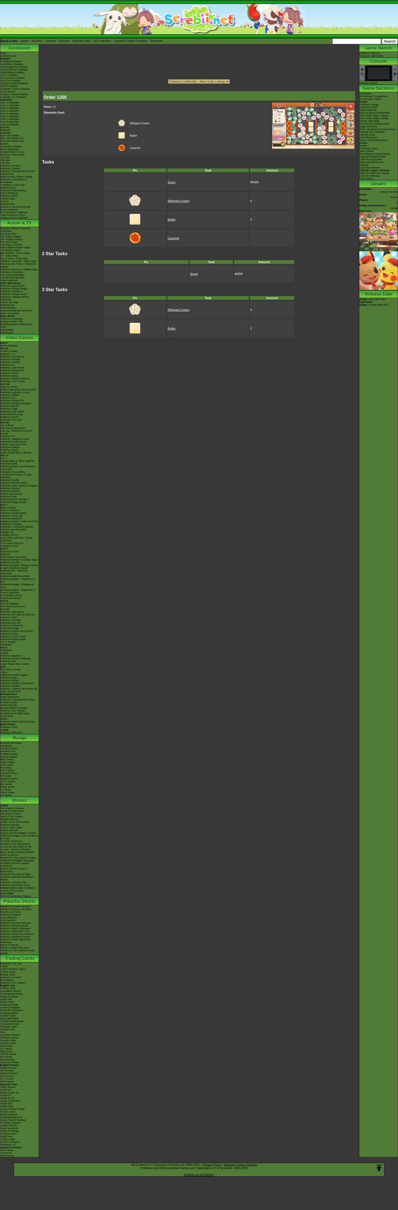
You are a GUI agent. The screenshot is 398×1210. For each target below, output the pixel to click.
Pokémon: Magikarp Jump (14, 439)
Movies (19, 800)
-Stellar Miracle (8, 1125)
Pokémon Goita (8, 727)
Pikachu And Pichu (10, 912)
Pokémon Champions (12, 356)
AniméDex (6, 231)
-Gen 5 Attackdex (9, 113)
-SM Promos (7, 1076)
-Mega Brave (7, 1098)
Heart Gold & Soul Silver (13, 557)
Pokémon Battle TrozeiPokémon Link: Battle (18, 468)
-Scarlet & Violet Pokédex (14, 94)
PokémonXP (7, 174)
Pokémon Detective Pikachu (15, 896)
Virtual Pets (6, 716)
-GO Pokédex (7, 91)
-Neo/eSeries (7, 1059)
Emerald (5, 609)
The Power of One (10, 813)
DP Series (5, 776)
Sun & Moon (7, 425)
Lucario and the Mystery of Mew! (18, 833)
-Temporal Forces (9, 1024)
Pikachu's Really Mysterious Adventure (15, 941)
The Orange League (11, 239)
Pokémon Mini (8, 661)
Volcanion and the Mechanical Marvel (16, 878)
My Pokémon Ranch (11, 595)
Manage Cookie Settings (240, 1164)
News (3, 53)
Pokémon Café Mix (369, 53)
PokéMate (6, 644)
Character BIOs (8, 748)
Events (363, 145)
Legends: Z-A (7, 354)
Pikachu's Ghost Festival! (14, 925)
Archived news (8, 56)
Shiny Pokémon (9, 280)
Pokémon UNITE (9, 373)
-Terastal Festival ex (11, 1117)
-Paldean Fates (8, 1026)
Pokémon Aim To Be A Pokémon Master (18, 265)
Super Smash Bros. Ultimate (16, 452)
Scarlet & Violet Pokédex (130, 41)
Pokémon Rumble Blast (13, 529)
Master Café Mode (369, 121)
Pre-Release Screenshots (373, 96)
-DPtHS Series (8, 1054)
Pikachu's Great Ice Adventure (16, 934)
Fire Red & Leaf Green (12, 606)
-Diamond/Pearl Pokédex (14, 69)
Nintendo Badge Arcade (13, 502)
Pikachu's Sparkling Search (15, 936)
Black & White (8, 507)
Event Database (9, 209)
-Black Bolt (6, 999)
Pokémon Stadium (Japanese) (16, 683)
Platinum (5, 554)
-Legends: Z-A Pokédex (13, 97)
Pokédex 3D (7, 532)
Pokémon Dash (8, 617)
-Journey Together (10, 1007)
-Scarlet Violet (8, 1040)
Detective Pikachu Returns (14, 378)
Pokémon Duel (8, 496)
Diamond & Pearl (9, 551)
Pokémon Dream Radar (13, 513)
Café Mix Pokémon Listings (374, 173)
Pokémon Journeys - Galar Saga (18, 261)
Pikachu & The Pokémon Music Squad (17, 952)
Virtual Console (8, 705)
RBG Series (6, 759)
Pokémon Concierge (11, 318)
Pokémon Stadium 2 (11, 655)
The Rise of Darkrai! (11, 841)
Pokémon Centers (10, 168)
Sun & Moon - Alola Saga (14, 258)
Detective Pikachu (10, 447)
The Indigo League (10, 236)
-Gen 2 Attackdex (9, 105)
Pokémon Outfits (368, 107)
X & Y (3, 458)
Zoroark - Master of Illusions (15, 849)
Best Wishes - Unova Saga (15, 253)
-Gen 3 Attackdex (9, 108)
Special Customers (369, 167)
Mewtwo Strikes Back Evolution (17, 888)
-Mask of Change (9, 1131)
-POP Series (7, 1081)
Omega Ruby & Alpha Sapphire (17, 461)
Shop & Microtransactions (373, 140)
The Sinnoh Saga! (10, 250)
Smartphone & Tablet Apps (14, 713)
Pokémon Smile (9, 408)
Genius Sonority (389, 191)
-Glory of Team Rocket (12, 1109)
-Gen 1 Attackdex (9, 102)
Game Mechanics (9, 149)
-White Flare (7, 1002)
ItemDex (5, 127)
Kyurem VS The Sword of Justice (18, 857)
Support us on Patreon (199, 1174)
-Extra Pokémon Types (12, 969)
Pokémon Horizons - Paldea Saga (19, 269)
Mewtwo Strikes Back (12, 811)
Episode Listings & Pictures (15, 228)
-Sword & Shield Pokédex (14, 83)
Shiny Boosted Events (371, 162)
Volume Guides (8, 756)
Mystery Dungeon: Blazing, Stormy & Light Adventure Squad (19, 566)
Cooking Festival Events (372, 156)
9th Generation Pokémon (14, 212)
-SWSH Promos (9, 1073)
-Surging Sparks (9, 1013)
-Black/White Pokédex (12, 72)
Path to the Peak (9, 302)
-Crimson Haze (8, 1133)
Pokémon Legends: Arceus (15, 392)
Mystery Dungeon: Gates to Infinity (19, 521)
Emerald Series (8, 773)
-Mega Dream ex (9, 1092)
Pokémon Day (8, 187)
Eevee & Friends (9, 945)
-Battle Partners (9, 1114)
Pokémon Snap (8, 677)
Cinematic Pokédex (11, 146)
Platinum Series (9, 778)
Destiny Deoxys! (9, 830)
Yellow (3, 672)
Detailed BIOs (8, 751)
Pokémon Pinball (9, 680)
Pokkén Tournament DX (13, 444)
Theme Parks (7, 198)
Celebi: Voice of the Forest (14, 822)
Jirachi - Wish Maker (11, 827)
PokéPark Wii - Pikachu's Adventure (14, 572)
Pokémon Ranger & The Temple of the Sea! (19, 837)
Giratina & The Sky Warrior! (15, 844)
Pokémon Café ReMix (12, 367)
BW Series (6, 784)
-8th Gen (5, 160)
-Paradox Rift (7, 1029)
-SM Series (6, 1046)
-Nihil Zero (6, 1089)
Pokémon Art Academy (12, 472)
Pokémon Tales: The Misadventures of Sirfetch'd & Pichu (16, 324)
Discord (64, 41)
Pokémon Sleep (9, 376)
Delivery (363, 165)
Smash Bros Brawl (10, 598)
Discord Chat (7, 204)
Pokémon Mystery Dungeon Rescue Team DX (15, 404)
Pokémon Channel (10, 620)
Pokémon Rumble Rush (13, 441)
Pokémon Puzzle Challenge (15, 658)
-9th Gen (5, 157)
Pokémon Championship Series (17, 171)
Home (25, 41)
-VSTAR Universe (9, 1142)
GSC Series (6, 765)
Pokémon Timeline (10, 165)
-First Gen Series (9, 1062)
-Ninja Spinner (8, 1087)
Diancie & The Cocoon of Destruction (14, 870)
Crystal (4, 653)
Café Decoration (368, 137)
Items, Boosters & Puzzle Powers (377, 129)
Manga (20, 737)
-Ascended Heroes (10, 991)
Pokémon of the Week (12, 154)
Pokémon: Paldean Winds (14, 297)
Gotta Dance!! (8, 920)
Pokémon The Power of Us (15, 885)
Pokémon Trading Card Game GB (18, 688)
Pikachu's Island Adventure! (15, 928)
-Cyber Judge (7, 1139)
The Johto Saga (9, 242)
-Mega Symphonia (10, 1100)
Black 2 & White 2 (10, 510)
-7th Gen (5, 163)
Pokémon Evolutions (11, 291)
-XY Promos (6, 1078)
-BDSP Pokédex (9, 86)
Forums (37, 41)
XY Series (5, 789)
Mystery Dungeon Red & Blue (16, 631)
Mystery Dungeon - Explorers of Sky (17, 580)
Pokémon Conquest (11, 524)
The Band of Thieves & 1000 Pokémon (16, 476)
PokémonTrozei (9, 633)
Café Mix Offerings (369, 176)
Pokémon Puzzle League (14, 675)
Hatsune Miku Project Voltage (16, 176)
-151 (2, 1032)
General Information (11, 743)
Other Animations (9, 313)
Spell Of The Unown (11, 816)
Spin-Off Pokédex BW (12, 141)
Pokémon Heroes (9, 824)
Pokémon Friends (10, 362)
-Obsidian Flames (10, 1035)
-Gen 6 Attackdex (9, 116)
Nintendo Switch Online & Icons (17, 721)
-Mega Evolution (9, 996)
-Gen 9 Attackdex (9, 124)
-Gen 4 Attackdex (9, 110)
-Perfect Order (8, 988)
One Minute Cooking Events (374, 154)
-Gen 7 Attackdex (9, 119)
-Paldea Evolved (9, 1037)
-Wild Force (6, 1136)
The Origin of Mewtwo (12, 808)
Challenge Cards (368, 148)
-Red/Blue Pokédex (11, 61)
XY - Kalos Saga (9, 255)
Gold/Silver (6, 650)
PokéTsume (6, 332)
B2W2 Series (7, 787)
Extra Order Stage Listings (373, 118)
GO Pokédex (102, 41)
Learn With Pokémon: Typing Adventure (16, 539)
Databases (19, 48)
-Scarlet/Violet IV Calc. (12, 152)
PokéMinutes (7, 305)
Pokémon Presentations (13, 190)
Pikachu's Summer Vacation (15, 906)
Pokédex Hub (81, 41)
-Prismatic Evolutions (11, 1010)
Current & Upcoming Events (15, 207)
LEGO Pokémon (9, 193)
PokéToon (5, 299)
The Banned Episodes (12, 277)
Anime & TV (19, 223)
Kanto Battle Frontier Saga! (15, 247)
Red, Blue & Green (10, 669)
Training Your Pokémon (372, 132)
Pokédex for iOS (9, 546)
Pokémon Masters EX (12, 370)
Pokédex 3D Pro (9, 535)
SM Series (6, 795)
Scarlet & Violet (8, 351)
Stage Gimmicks (368, 126)
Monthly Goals (367, 134)
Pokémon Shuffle (9, 480)
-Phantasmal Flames (11, 993)
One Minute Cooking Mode (374, 123)
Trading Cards (19, 958)
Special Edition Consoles (14, 708)
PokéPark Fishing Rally (13, 639)
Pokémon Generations (12, 286)
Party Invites (366, 178)
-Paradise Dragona (10, 1122)
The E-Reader (8, 642)
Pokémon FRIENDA (11, 732)
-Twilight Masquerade (12, 1021)
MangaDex (6, 745)
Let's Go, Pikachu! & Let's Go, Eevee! (16, 432)
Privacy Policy (212, 1164)
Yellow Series (7, 762)
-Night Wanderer (9, 1128)
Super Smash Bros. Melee (14, 664)
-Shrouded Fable (9, 1018)
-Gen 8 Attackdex (9, 121)
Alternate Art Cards (10, 977)
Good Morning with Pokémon (16, 310)
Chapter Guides (9, 754)
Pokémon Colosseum (12, 611)
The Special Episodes (12, 275)
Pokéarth (156, 41)
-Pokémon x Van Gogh (12, 185)
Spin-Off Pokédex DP (12, 138)
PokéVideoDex (8, 307)
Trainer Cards (7, 971)
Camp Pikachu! (8, 917)
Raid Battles (7, 980)
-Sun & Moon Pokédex (12, 78)
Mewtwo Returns (9, 819)
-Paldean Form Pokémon (14, 217)
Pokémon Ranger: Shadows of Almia (17, 586)
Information (365, 93)
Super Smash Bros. (11, 691)
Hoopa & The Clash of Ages (15, 874)
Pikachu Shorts (19, 901)
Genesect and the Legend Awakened (14, 864)
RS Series (6, 767)
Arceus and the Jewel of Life (15, 846)
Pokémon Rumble (10, 562)
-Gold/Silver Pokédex (12, 64)
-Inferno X (5, 1095)
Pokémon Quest (9, 450)
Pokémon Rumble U (11, 518)
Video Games (19, 337)
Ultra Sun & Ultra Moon (13, 428)
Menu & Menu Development (374, 112)
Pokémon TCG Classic (12, 982)
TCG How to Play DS (12, 543)
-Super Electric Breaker (13, 1120)
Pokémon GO (7, 365)
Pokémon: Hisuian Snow (13, 294)
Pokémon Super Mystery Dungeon (19, 485)
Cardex (4, 143)
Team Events (366, 151)
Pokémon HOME (9, 395)
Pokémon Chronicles (11, 272)
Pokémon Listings (369, 104)
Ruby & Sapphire (9, 603)
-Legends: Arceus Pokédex (15, 89)
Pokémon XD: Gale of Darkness (17, 614)
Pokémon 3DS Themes (13, 710)
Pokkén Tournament (11, 494)
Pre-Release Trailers (370, 99)
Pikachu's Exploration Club (15, 931)
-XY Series (6, 1048)
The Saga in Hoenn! (11, 244)
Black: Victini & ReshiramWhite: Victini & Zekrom (17, 853)
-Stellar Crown (8, 1015)
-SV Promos (7, 1070)
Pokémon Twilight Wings (13, 288)
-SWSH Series (8, 1043)
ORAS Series (7, 792)
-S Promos (6, 1153)
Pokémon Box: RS (10, 622)
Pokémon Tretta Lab (11, 515)
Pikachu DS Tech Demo (13, 636)
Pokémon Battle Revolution (15, 576)
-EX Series (6, 1057)
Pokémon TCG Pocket (12, 381)
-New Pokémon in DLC (13, 215)
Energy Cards (7, 974)
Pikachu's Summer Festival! (15, 923)
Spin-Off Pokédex (9, 135)
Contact (50, 41)
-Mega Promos (8, 1068)
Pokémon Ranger (9, 628)
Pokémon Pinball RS (11, 625)
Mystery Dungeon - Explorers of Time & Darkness (17, 591)
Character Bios (8, 233)
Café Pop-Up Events (370, 159)
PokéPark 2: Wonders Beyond (16, 526)
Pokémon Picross (9, 488)
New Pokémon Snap (11, 414)
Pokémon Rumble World (13, 483)
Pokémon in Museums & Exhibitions (13, 181)
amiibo (4, 718)
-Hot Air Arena (8, 1111)
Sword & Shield (8, 386)
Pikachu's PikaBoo (10, 914)
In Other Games (9, 702)
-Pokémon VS (8, 1144)
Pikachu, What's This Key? (15, 947)
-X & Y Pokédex (9, 75)
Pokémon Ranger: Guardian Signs (19, 559)
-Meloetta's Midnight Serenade (17, 860)
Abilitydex (5, 132)
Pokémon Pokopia (10, 359)
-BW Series (6, 1051)
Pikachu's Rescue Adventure (16, 909)
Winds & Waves (9, 345)
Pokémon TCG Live (11, 419)
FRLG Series (7, 770)
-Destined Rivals (9, 1004)
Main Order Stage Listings (373, 115)
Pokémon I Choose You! (13, 882)
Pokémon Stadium (10, 686)
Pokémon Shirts (9, 196)
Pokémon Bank (8, 463)
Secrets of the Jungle (12, 890)
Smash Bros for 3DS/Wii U (14, 499)
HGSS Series (7, 781)
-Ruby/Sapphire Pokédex (14, 67)
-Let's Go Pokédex (10, 80)
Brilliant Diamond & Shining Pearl (18, 389)
